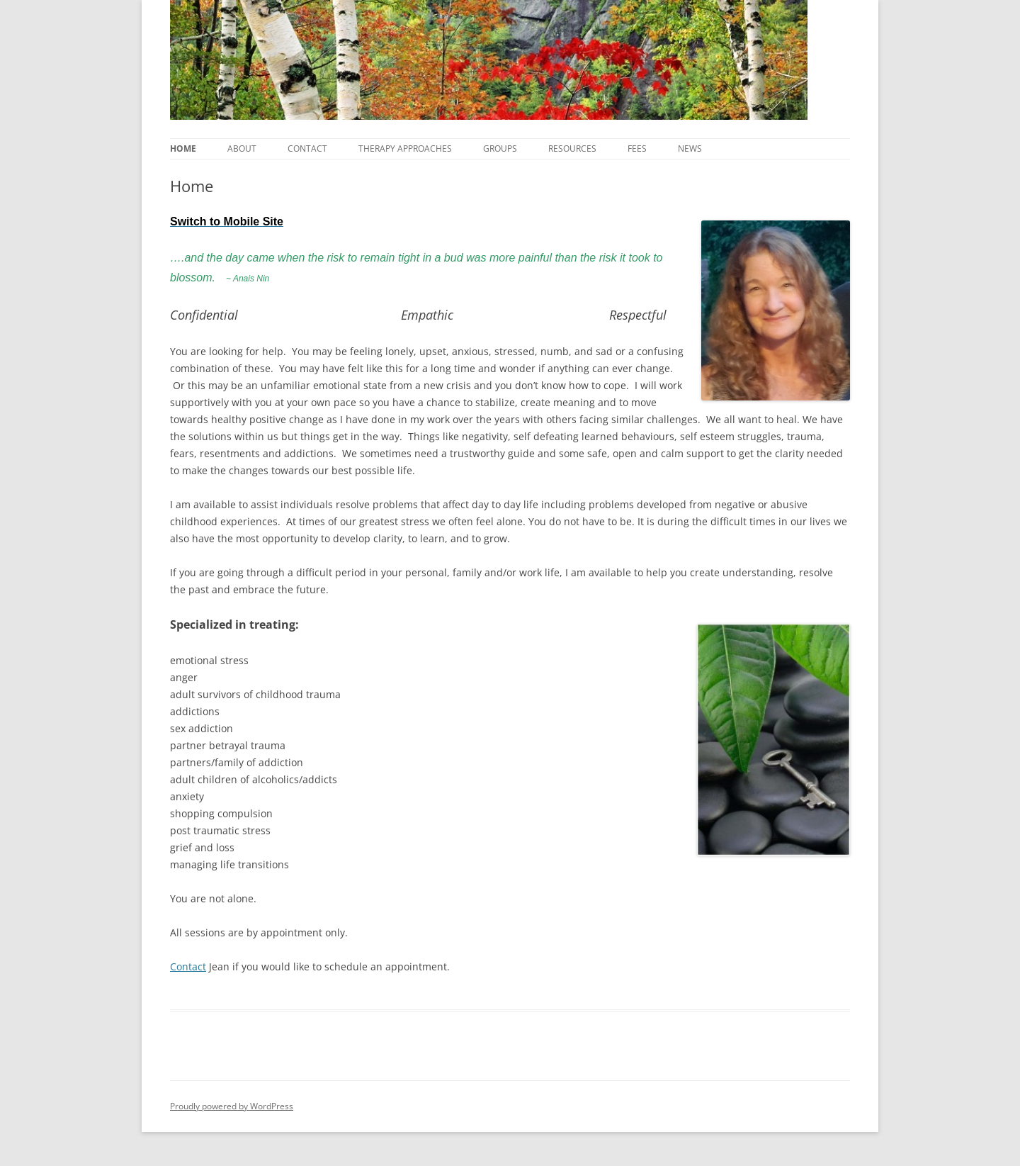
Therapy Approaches (405, 148)
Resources (572, 148)
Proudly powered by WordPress (231, 1106)
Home (183, 148)
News (690, 148)
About (241, 148)
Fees (637, 148)
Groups (500, 148)
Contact (307, 148)
